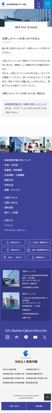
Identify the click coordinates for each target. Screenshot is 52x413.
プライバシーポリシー (15, 230)
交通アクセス (11, 197)
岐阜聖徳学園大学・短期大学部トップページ (25, 104)
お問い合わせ (11, 202)
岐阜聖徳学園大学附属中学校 (13, 378)
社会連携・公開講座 (14, 175)
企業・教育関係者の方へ (41, 250)
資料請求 (8, 207)
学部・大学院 (11, 165)
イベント (8, 225)
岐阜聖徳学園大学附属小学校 (37, 378)
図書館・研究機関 (13, 170)
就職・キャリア (12, 190)
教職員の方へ (41, 257)
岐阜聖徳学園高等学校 (34, 374)
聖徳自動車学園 (32, 382)
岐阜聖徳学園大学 (32, 369)
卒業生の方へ (16, 250)
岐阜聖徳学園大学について (17, 160)
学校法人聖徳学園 (9, 369)
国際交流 (8, 180)
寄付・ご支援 (11, 212)
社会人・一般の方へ (15, 257)
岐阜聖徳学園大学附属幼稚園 (13, 382)
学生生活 (8, 185)
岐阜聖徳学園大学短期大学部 (13, 374)
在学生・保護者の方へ (41, 242)
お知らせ (8, 220)
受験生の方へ (16, 242)
